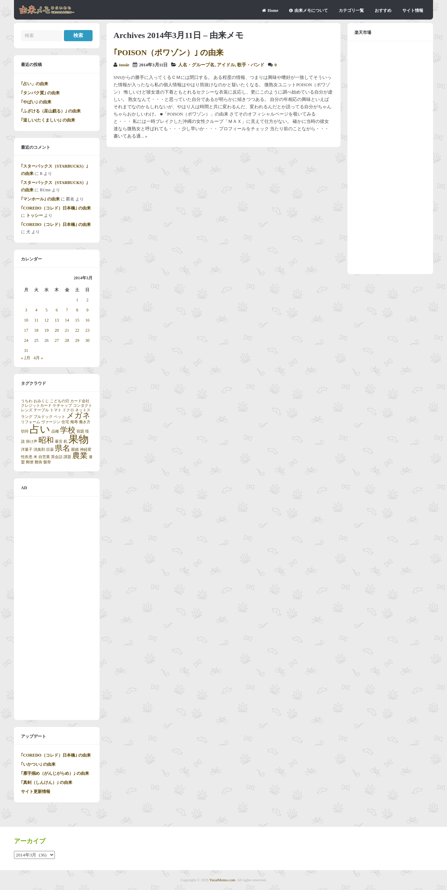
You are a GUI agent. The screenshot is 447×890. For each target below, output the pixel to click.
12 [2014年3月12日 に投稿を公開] (46, 320)
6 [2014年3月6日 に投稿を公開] (57, 310)
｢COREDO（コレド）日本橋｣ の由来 (56, 208)
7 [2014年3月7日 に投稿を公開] (67, 310)
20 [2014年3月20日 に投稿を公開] (56, 330)
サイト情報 (412, 10)
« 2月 (25, 357)
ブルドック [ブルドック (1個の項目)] (43, 417)
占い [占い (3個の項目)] (40, 429)
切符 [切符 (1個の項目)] (25, 431)
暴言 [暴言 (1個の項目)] (59, 441)
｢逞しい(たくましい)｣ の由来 (48, 120)
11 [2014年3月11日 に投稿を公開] (36, 320)
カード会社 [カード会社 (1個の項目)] (79, 401)
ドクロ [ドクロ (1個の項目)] (68, 410)
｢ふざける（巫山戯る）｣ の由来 (51, 111)
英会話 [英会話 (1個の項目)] (57, 457)
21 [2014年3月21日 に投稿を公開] (67, 330)
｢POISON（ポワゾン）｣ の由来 (168, 52)
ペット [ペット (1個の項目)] (59, 417)
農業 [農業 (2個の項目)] (80, 455)
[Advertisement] (57, 608)
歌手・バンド (250, 64)
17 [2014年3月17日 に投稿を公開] (26, 330)
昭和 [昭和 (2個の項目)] (46, 440)
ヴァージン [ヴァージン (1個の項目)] (50, 422)
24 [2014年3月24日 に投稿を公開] (26, 340)
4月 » (38, 357)
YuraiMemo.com (222, 880)
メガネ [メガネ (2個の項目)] (78, 415)
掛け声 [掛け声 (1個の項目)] (31, 441)
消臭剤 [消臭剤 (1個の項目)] (39, 449)
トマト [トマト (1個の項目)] (55, 410)
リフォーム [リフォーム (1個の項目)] (30, 422)
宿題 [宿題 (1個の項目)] (80, 431)
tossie (124, 64)
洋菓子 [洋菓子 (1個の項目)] (26, 449)
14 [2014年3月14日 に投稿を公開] (67, 320)
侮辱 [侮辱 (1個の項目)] (74, 422)
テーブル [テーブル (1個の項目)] (41, 410)
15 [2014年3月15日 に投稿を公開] (77, 320)
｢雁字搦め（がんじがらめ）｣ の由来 (55, 773)
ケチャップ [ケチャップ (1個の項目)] (62, 405)
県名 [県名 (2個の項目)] (62, 448)
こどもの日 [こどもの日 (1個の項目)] (59, 401)
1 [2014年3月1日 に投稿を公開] (77, 299)
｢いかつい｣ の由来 (38, 764)
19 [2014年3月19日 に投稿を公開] (46, 330)
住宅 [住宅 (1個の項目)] (65, 422)
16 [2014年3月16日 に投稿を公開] (87, 320)
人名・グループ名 (196, 64)
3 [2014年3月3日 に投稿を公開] (26, 310)
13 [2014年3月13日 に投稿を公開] (56, 320)
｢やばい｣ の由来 (36, 102)
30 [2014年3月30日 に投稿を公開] (87, 340)
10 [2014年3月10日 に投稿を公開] (26, 320)
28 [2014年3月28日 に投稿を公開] (67, 340)
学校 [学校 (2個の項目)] (67, 430)
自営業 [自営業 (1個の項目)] (44, 457)
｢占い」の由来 (34, 83)
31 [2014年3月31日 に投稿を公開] (26, 350)
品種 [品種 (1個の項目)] (55, 431)
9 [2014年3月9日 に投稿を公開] (87, 310)
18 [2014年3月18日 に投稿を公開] (36, 330)
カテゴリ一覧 (351, 10)
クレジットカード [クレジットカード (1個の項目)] (36, 405)
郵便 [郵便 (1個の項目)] (30, 462)
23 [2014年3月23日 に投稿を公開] (87, 330)
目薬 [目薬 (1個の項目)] (50, 449)
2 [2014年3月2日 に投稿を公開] (87, 299)
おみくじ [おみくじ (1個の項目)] (41, 401)
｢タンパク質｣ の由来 (40, 92)
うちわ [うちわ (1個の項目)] (26, 401)
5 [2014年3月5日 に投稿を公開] (46, 310)
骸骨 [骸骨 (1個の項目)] (47, 462)
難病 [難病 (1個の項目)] (38, 462)
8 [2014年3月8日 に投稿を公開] (77, 310)
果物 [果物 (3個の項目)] (78, 439)
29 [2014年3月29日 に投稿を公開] (77, 340)
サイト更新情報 (35, 791)
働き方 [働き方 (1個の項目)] (84, 422)
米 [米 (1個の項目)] (35, 457)
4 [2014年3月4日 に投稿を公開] (36, 310)
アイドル (226, 64)
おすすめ (383, 10)
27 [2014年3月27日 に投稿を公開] (56, 340)
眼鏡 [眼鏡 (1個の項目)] (75, 449)
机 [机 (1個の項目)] (65, 441)
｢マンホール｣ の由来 (40, 199)
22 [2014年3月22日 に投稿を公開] (77, 330)
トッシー (34, 215)
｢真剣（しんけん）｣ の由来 (46, 782)
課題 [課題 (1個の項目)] (67, 457)
